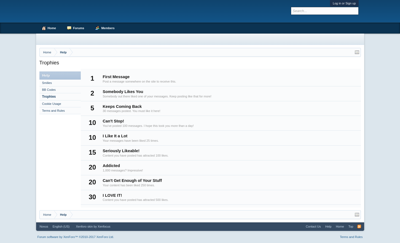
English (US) (61, 226)
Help (328, 226)
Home (52, 28)
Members (107, 28)
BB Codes (49, 89)
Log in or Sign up (344, 3)
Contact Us (313, 226)
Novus (44, 226)
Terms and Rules (53, 110)
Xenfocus (104, 226)
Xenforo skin (84, 226)
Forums (78, 28)
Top (350, 226)
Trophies (49, 97)
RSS (359, 226)
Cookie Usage (51, 103)
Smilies (47, 82)
